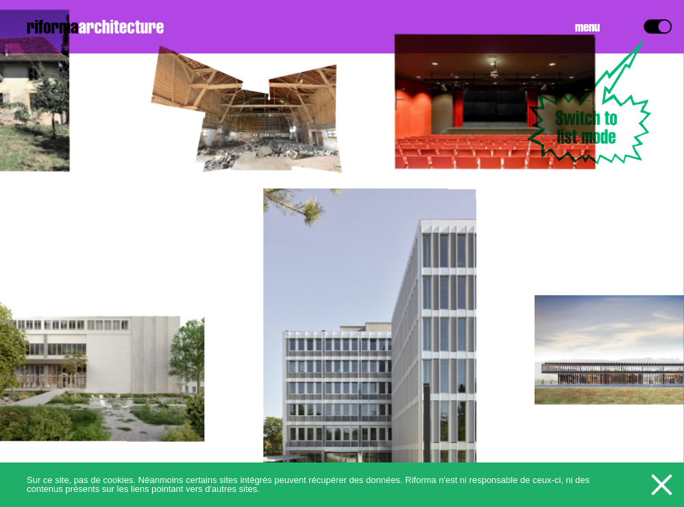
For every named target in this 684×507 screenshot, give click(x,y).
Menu (587, 28)
